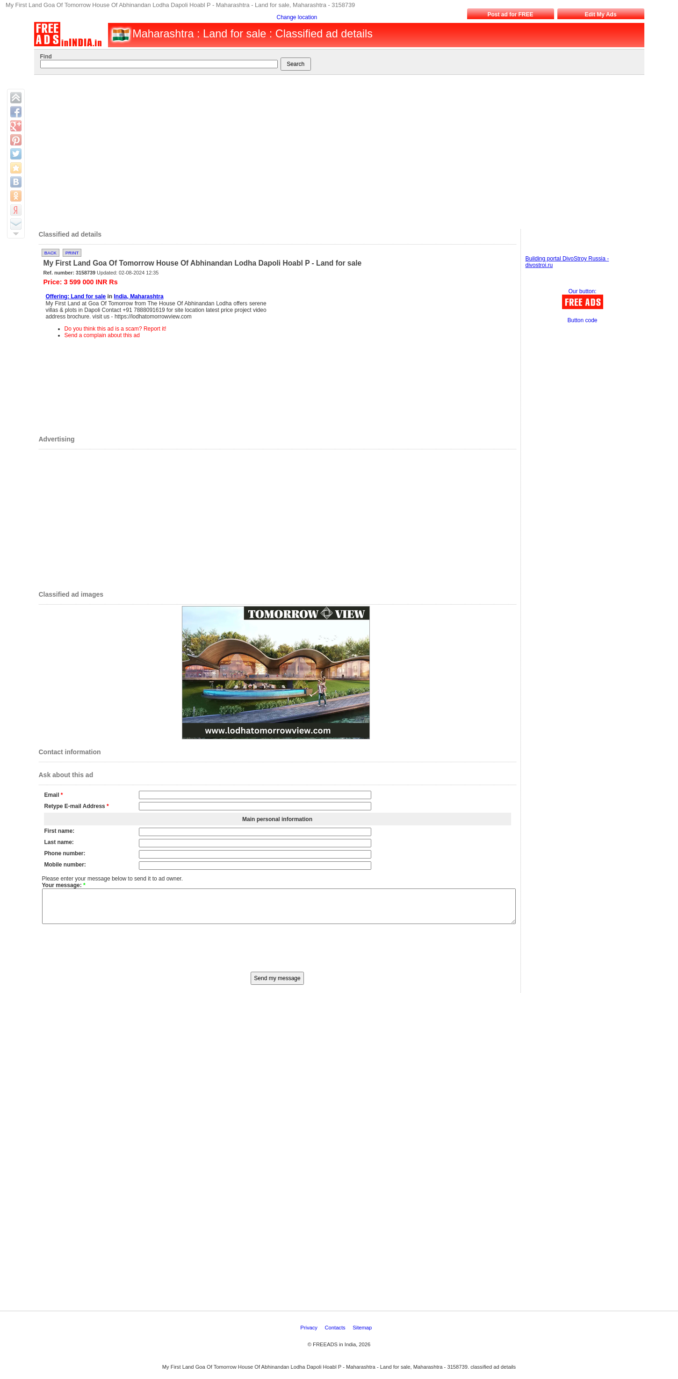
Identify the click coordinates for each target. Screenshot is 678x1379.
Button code (582, 320)
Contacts (336, 1334)
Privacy (309, 1334)
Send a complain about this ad (102, 335)
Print (72, 252)
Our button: (582, 291)
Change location (297, 17)
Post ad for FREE (510, 14)
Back (50, 252)
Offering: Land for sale (76, 296)
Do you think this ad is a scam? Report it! (115, 328)
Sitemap (363, 1334)
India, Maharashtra (139, 296)
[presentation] (277, 954)
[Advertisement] (332, 149)
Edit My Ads (600, 14)
